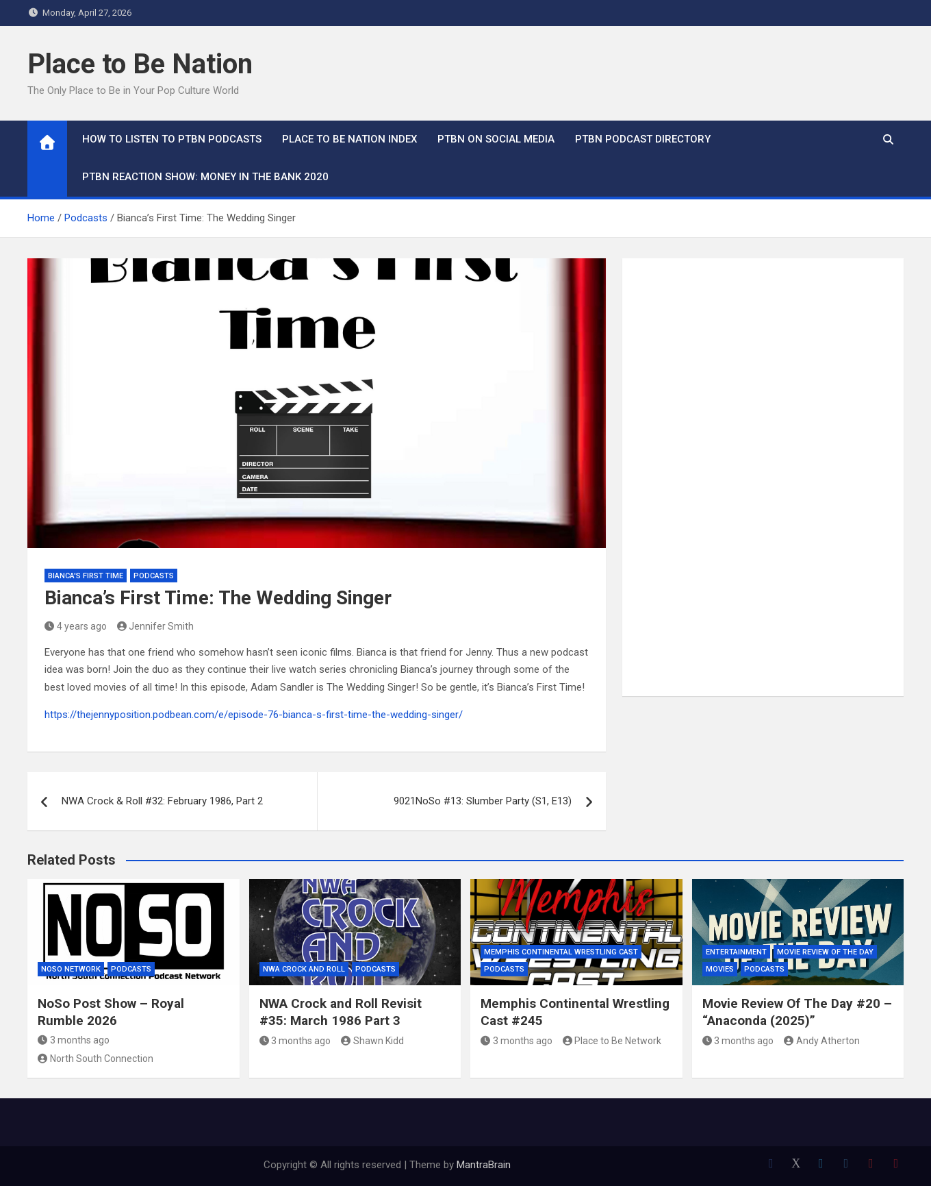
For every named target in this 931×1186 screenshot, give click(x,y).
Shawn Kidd (372, 1040)
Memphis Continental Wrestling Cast (561, 952)
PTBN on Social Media (495, 139)
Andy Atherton (822, 1040)
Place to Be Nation (140, 64)
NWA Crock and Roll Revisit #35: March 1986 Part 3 (340, 1012)
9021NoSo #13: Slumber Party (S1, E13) (483, 801)
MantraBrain (484, 1165)
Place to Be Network (612, 1040)
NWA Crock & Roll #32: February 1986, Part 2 (162, 801)
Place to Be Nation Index (349, 139)
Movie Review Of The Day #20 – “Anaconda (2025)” (797, 1012)
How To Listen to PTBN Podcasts (172, 139)
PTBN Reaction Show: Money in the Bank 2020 (205, 177)
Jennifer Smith (155, 626)
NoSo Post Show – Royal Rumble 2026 (111, 1012)
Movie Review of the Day (825, 952)
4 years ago (75, 626)
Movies (720, 969)
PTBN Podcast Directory (643, 139)
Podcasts (153, 575)
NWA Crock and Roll (304, 969)
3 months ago (74, 1040)
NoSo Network (71, 969)
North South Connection (95, 1058)
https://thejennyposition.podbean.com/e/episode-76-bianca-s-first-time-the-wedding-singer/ (253, 714)
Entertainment (736, 952)
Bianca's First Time (85, 575)
